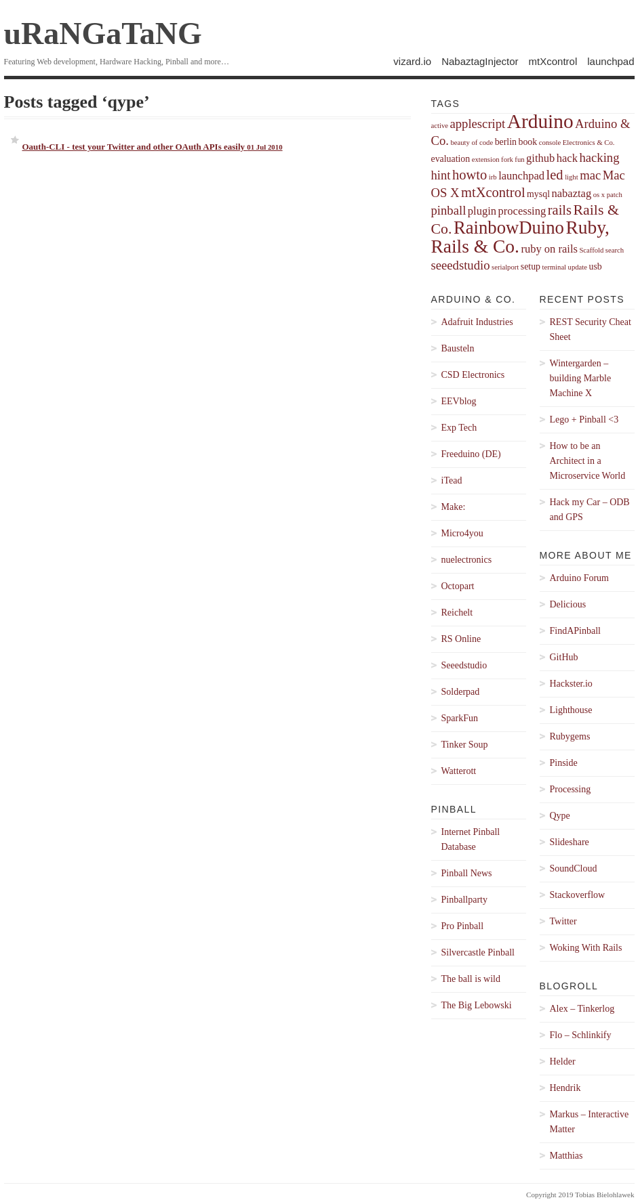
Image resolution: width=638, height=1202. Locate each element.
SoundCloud (573, 868)
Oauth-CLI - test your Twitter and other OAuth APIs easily (152, 147)
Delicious (568, 604)
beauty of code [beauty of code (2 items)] (471, 142)
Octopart (458, 586)
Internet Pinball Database (470, 839)
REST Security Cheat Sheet (590, 329)
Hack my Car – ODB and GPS (590, 509)
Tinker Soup (464, 744)
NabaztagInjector (479, 61)
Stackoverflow (577, 895)
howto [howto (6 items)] (469, 174)
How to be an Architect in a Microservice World (588, 461)
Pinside (564, 763)
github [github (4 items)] (540, 158)
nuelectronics (466, 560)
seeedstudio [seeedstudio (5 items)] (460, 265)
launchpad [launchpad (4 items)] (521, 175)
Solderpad (460, 692)
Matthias (566, 1156)
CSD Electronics (473, 375)
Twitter (563, 921)
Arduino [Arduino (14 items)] (540, 121)
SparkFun (459, 718)
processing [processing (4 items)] (522, 211)
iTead (451, 480)
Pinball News (466, 873)
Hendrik (565, 1088)
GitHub (564, 657)
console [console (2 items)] (550, 142)
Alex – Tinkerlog (582, 1009)
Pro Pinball (462, 926)
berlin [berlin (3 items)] (506, 142)
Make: (453, 507)
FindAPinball (575, 631)
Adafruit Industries (477, 322)
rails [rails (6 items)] (560, 209)
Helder (563, 1061)
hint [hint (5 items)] (441, 175)
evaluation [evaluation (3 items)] (451, 159)
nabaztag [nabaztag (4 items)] (571, 193)
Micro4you (462, 533)
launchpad (610, 61)
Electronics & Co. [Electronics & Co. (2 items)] (589, 142)
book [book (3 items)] (528, 142)
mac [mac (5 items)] (590, 175)
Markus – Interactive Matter (589, 1121)
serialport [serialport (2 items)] (505, 267)
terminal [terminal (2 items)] (554, 267)
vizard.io (412, 61)
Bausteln (458, 348)
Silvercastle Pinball (478, 952)
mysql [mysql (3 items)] (538, 194)
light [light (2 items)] (571, 177)
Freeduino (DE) (471, 454)
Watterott (459, 771)
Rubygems (570, 736)
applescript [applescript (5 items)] (477, 123)
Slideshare (569, 842)
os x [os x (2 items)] (599, 194)
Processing (570, 789)
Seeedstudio (464, 665)
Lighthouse (571, 710)
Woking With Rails (586, 948)
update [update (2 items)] (577, 267)
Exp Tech (459, 428)
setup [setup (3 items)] (530, 266)
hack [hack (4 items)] (567, 158)
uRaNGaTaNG (103, 33)
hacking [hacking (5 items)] (599, 157)
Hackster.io (571, 684)
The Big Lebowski (476, 1005)
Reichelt (457, 612)
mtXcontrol (553, 61)
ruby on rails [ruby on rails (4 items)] (549, 248)
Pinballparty (464, 900)
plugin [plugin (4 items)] (482, 211)
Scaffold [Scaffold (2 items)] (591, 250)
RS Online (461, 639)
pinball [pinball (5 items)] (448, 210)
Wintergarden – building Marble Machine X (581, 378)
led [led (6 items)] (554, 174)
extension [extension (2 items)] (486, 159)
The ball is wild (471, 979)
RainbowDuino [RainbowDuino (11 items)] (509, 227)
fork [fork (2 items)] (507, 159)
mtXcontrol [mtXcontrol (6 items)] (493, 192)
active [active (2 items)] (439, 125)
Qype (560, 816)
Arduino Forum (580, 578)
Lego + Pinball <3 (584, 419)
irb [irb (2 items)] (493, 177)
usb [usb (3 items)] (595, 266)
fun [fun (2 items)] (519, 159)
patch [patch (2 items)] (614, 194)
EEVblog (459, 401)
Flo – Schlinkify (581, 1035)
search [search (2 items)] (614, 250)
